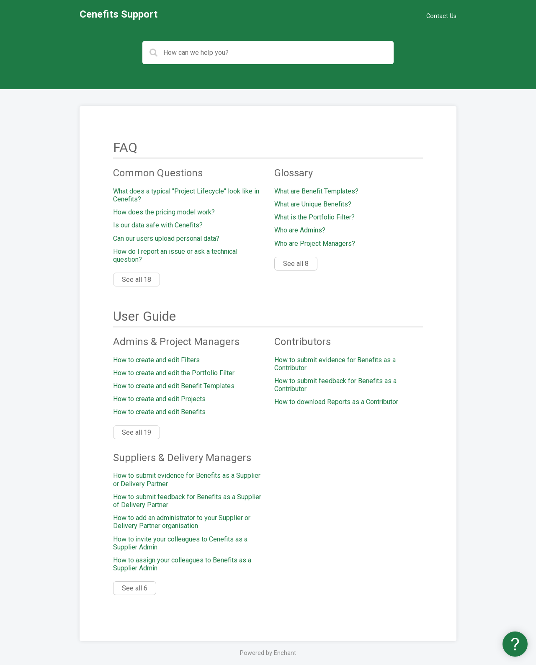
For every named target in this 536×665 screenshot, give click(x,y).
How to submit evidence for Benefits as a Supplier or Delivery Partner (186, 479)
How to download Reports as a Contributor (336, 402)
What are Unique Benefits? (312, 204)
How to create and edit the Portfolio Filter (173, 373)
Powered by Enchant (268, 653)
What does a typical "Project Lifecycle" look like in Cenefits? (186, 195)
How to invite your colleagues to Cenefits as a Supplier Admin (180, 543)
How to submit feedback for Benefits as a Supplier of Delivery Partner (187, 501)
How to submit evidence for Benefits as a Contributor (335, 364)
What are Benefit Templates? (316, 191)
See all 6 (134, 588)
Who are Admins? (299, 230)
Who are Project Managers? (314, 243)
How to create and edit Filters (156, 360)
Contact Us (441, 16)
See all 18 (136, 280)
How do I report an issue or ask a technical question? (175, 255)
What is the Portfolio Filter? (314, 217)
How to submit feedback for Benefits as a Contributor (335, 385)
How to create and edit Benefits (159, 412)
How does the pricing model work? (164, 212)
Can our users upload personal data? (166, 238)
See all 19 (136, 432)
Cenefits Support (118, 14)
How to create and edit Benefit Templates (173, 386)
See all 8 (296, 264)
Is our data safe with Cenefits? (158, 225)
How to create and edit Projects (159, 399)
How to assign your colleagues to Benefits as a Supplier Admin (182, 564)
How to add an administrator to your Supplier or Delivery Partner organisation (181, 522)
